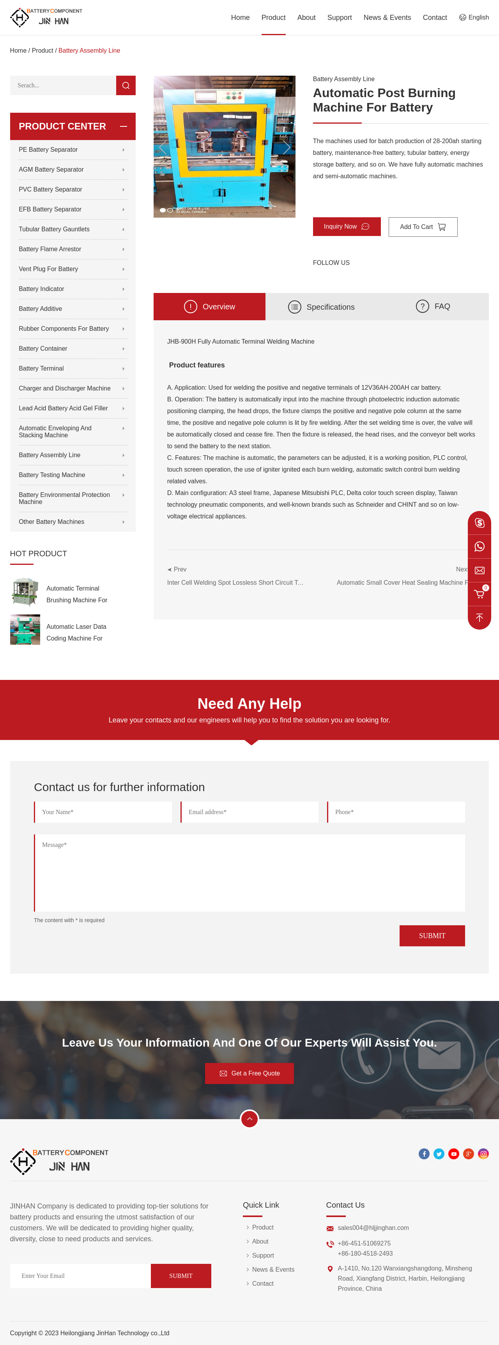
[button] (286, 147)
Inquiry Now (347, 226)
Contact (435, 17)
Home (240, 17)
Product (274, 17)
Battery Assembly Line (89, 50)
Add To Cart (423, 227)
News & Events (387, 17)
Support (339, 17)
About (306, 17)
